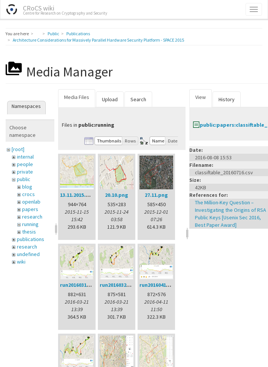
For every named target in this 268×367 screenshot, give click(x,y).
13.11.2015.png (77, 195)
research (32, 216)
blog (27, 186)
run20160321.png (120, 285)
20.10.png (116, 195)
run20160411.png (159, 285)
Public (53, 33)
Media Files (76, 97)
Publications (78, 33)
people (25, 164)
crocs (28, 194)
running (30, 224)
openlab (31, 201)
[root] (18, 149)
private (25, 171)
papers (30, 209)
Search (138, 99)
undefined (28, 254)
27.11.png (156, 195)
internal (25, 156)
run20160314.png (80, 285)
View (200, 97)
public (23, 179)
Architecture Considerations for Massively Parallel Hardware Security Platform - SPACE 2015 (98, 40)
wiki (21, 261)
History (227, 99)
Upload (110, 99)
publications (30, 239)
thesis (29, 231)
